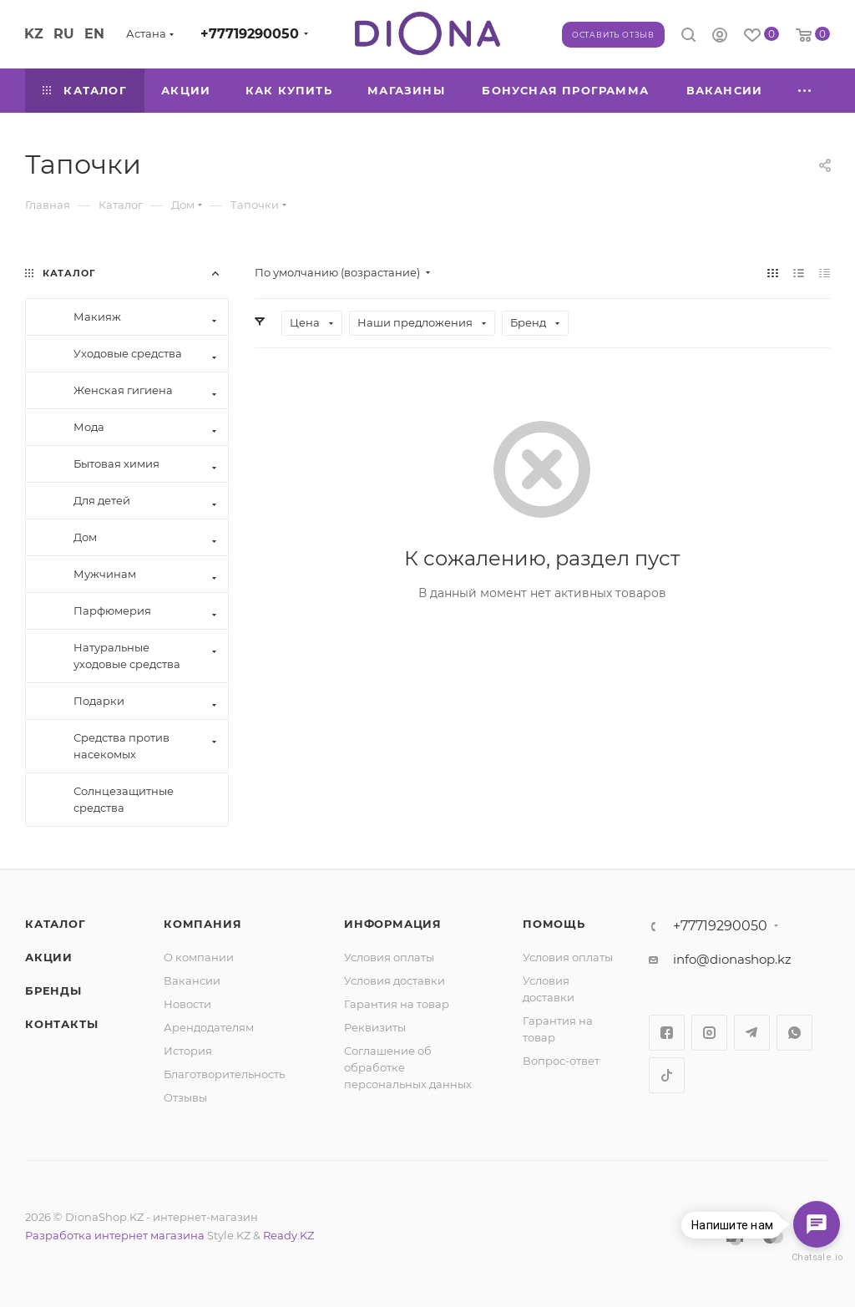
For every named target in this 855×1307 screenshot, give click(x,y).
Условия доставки (394, 980)
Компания (202, 923)
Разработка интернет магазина (115, 1235)
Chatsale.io (817, 1257)
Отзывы (185, 1097)
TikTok (667, 1075)
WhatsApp (794, 1033)
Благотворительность (224, 1074)
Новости (187, 1004)
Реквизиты (375, 1027)
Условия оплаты (389, 957)
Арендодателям (209, 1027)
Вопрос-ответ (561, 1060)
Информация (393, 923)
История (188, 1050)
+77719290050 (249, 34)
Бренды (53, 990)
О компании (199, 957)
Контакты (61, 1024)
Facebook (667, 1033)
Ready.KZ (288, 1235)
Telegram (752, 1033)
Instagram (709, 1033)
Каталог (55, 923)
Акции (49, 957)
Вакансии (192, 980)
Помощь (554, 923)
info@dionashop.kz (732, 959)
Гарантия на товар (396, 1004)
